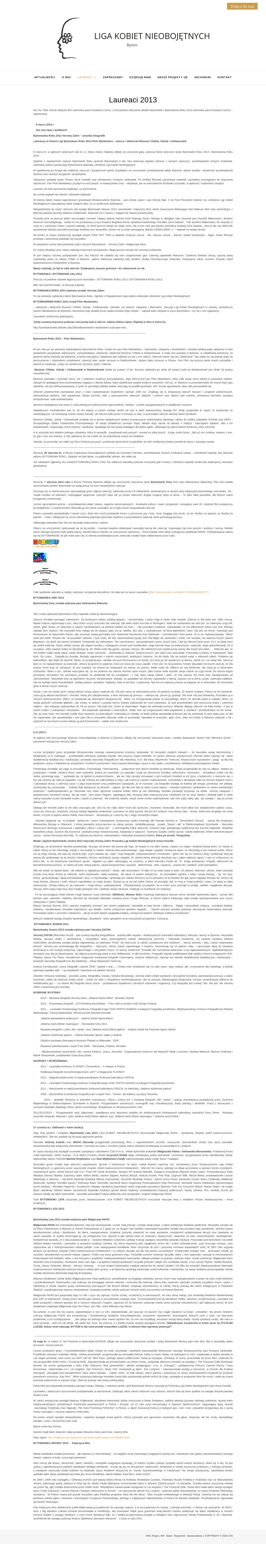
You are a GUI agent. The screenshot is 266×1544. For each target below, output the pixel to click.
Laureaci (85, 77)
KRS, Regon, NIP (155, 1535)
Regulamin (179, 1535)
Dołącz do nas (242, 6)
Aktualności (44, 77)
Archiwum (202, 77)
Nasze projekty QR (173, 77)
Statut (169, 1535)
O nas (66, 77)
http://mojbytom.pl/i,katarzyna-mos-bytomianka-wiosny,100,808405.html (89, 1437)
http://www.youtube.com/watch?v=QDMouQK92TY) (179, 592)
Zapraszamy (113, 77)
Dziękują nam (140, 77)
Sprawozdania (194, 1535)
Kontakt (224, 77)
